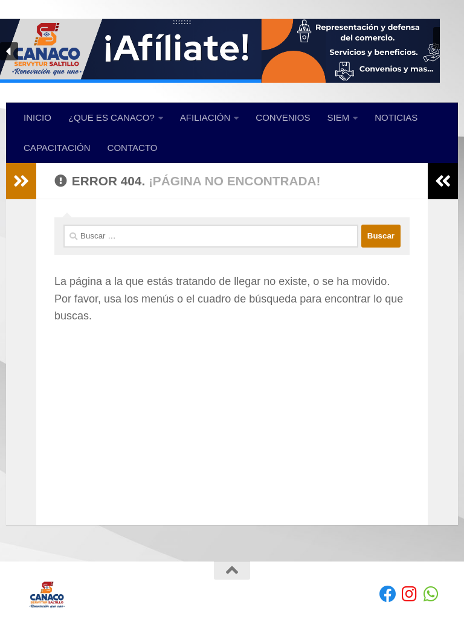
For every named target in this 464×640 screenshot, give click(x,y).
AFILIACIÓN (205, 117)
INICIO (37, 117)
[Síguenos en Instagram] (409, 594)
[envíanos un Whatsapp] (431, 594)
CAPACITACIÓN (57, 147)
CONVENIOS (283, 117)
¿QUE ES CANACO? (111, 117)
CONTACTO (133, 147)
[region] (232, 51)
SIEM (338, 117)
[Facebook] (387, 594)
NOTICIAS (396, 117)
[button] (232, 51)
